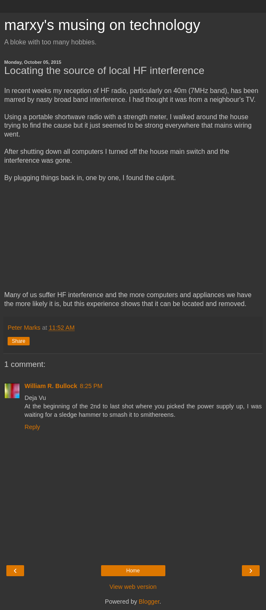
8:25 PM (91, 386)
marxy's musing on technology (102, 25)
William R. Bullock (51, 386)
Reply (32, 427)
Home (133, 571)
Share (18, 341)
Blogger (149, 601)
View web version (133, 586)
